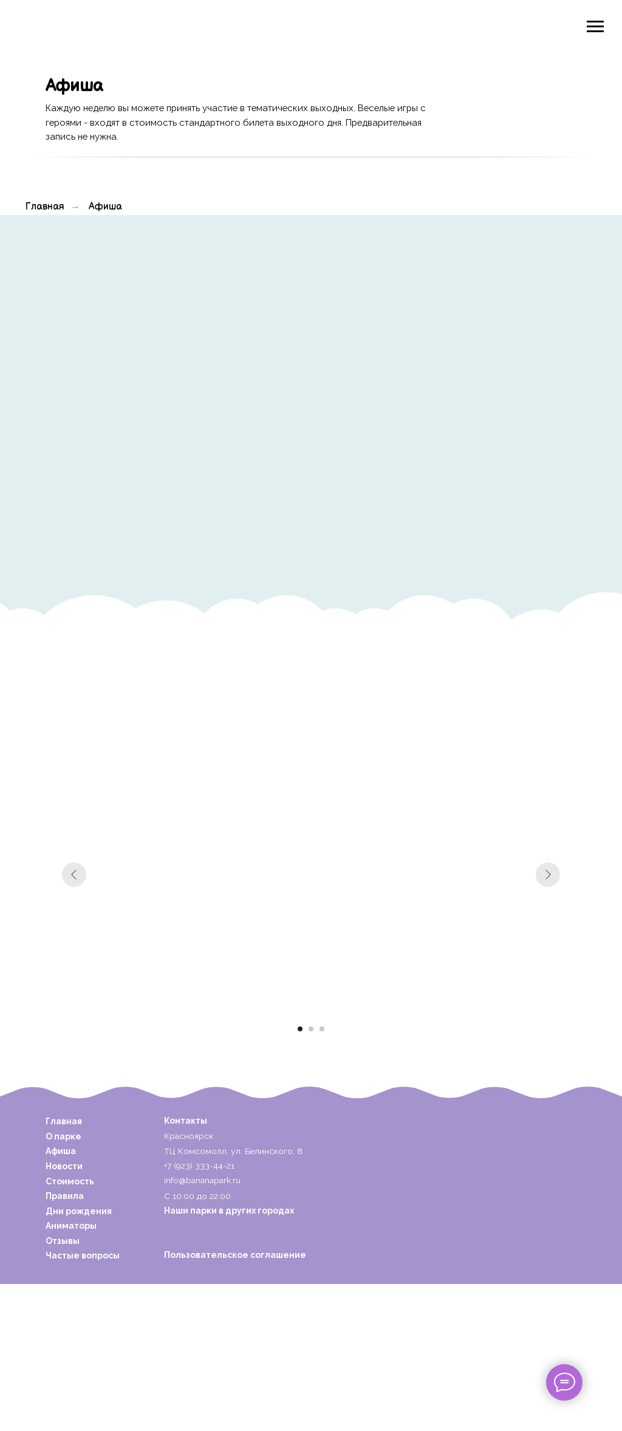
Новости (64, 1166)
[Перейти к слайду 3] (322, 1028)
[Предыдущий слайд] (74, 874)
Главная (45, 207)
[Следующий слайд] (548, 874)
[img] (87, 25)
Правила (65, 1196)
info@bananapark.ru (202, 1180)
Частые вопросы (83, 1255)
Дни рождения (79, 1211)
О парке (63, 1136)
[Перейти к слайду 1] (300, 1028)
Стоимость (70, 1181)
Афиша (105, 207)
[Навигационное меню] (595, 27)
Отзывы (63, 1241)
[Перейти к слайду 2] (311, 1028)
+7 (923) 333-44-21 (199, 1165)
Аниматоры (71, 1226)
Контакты (185, 1120)
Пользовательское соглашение (235, 1255)
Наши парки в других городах (229, 1210)
